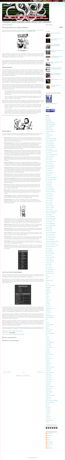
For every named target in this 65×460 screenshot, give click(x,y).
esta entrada (39, 63)
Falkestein (47, 303)
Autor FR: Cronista (49, 159)
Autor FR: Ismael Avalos (50, 189)
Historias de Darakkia (49, 315)
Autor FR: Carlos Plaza (50, 156)
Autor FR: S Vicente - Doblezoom (52, 244)
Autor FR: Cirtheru (49, 158)
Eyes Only (47, 301)
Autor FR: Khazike (49, 204)
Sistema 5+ (48, 365)
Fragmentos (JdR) (49, 308)
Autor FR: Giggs (49, 182)
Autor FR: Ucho (48, 264)
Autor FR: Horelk (49, 186)
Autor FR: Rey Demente (50, 237)
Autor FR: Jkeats (49, 193)
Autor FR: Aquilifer (49, 149)
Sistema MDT (48, 384)
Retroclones (48, 351)
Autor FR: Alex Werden (50, 143)
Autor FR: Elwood (49, 170)
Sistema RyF (48, 393)
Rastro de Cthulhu (49, 347)
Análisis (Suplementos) (50, 126)
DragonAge (48, 289)
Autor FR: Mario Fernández (51, 218)
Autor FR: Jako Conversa (50, 191)
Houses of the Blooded (50, 317)
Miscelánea (48, 326)
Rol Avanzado (48, 352)
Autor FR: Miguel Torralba (50, 225)
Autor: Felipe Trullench (50, 269)
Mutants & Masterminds (50, 333)
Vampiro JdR (48, 416)
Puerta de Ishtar (49, 345)
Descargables (48, 287)
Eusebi (48, 437)
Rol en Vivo (48, 356)
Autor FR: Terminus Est (50, 253)
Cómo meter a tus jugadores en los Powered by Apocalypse (56, 68)
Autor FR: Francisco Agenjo (51, 179)
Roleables (15, 334)
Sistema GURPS (49, 381)
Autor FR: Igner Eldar (49, 188)
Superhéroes (48, 409)
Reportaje (47, 349)
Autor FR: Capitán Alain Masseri (51, 154)
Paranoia (47, 336)
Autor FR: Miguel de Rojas (50, 223)
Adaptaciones (48, 119)
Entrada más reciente (7, 372)
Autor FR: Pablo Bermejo (50, 234)
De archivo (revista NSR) (50, 285)
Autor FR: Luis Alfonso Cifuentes (51, 211)
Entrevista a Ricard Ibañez (55, 33)
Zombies (47, 421)
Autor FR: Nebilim (49, 230)
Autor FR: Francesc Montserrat (51, 177)
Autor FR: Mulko (49, 228)
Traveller (47, 414)
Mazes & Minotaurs (49, 324)
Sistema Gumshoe (49, 379)
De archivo (48, 283)
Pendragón (48, 340)
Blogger (36, 457)
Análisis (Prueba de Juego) (50, 124)
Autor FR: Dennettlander (50, 165)
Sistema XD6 (48, 398)
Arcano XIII (48, 136)
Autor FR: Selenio (49, 250)
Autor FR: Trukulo (49, 262)
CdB (46, 274)
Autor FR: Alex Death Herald (51, 140)
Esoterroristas (48, 299)
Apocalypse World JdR (50, 131)
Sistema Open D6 (49, 388)
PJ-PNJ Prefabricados (50, 342)
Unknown (48, 445)
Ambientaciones (49, 120)
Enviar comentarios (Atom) (25, 375)
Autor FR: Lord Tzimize (50, 207)
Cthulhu (47, 278)
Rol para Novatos (49, 358)
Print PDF (6, 332)
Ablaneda (47, 117)
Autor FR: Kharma (49, 202)
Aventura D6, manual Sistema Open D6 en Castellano (56, 74)
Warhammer (48, 418)
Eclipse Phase (48, 292)
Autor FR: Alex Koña (49, 142)
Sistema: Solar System (50, 402)
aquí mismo (8, 62)
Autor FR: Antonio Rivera (50, 147)
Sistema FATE (48, 374)
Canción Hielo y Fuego (50, 273)
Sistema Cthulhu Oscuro (50, 367)
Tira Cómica (48, 413)
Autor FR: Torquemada (50, 260)
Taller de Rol (48, 411)
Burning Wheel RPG (49, 271)
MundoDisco (48, 331)
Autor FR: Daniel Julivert (50, 161)
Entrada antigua (40, 372)
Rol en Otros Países (49, 354)
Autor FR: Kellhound (49, 198)
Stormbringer (48, 407)
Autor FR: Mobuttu (49, 227)
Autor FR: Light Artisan (50, 205)
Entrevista (47, 296)
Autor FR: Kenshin (49, 200)
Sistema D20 (48, 370)
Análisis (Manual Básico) (50, 122)
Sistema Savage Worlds (50, 395)
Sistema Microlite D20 (50, 386)
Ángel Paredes (49, 447)
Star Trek (47, 404)
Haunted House (48, 312)
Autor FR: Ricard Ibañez (50, 239)
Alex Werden (49, 433)
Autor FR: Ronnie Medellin (50, 243)
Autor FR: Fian (48, 175)
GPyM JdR (48, 310)
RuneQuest (48, 361)
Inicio (24, 372)
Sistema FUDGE (49, 375)
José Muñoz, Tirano (31, 31)
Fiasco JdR (48, 305)
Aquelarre (47, 133)
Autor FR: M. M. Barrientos (50, 212)
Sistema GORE (48, 377)
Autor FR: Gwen (49, 184)
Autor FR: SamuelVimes (50, 246)
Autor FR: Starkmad (49, 251)
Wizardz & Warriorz (20, 334)
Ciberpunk (47, 276)
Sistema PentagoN (49, 391)
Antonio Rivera (49, 435)
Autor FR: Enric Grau (49, 172)
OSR (47, 335)
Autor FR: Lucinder (49, 209)
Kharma (48, 439)
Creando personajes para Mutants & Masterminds (55, 45)
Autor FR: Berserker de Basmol (51, 150)
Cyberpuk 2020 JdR (49, 280)
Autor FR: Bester (49, 152)
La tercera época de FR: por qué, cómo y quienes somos (57, 57)
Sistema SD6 (48, 397)
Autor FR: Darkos (49, 163)
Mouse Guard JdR (49, 329)
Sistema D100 (48, 368)
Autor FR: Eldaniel (49, 168)
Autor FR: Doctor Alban (50, 166)
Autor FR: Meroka (49, 221)
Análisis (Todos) (49, 127)
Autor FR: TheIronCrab (50, 257)
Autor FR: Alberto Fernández (51, 138)
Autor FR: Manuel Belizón (50, 216)
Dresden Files (48, 290)
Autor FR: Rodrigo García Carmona (52, 241)
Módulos (47, 328)
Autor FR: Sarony (49, 248)
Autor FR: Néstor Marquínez (51, 232)
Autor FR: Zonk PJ (49, 267)
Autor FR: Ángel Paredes (50, 145)
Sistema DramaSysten (50, 372)
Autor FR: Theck (49, 255)
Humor (47, 319)
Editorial (47, 294)
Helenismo (48, 313)
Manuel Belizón (50, 441)
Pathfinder (47, 338)
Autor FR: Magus (49, 214)
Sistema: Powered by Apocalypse (52, 400)
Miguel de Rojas (50, 443)
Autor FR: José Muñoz (9, 334)
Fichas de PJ (48, 306)
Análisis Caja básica (49, 129)
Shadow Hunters (49, 363)
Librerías (47, 322)
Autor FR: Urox (48, 266)
